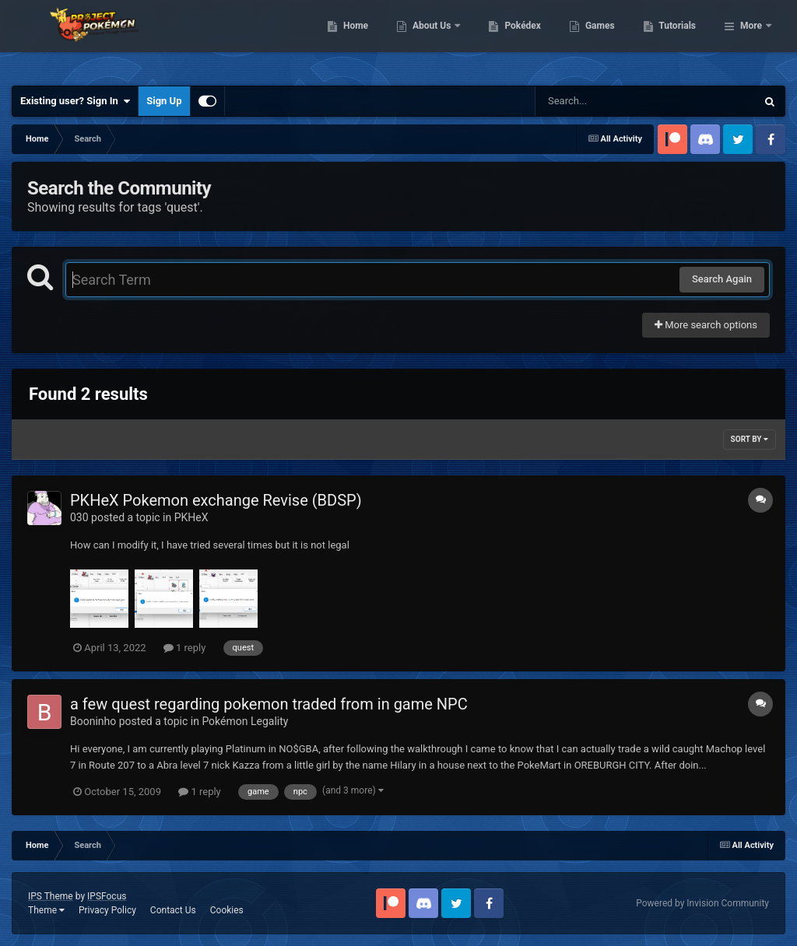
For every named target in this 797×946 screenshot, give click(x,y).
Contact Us (173, 910)
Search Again (722, 279)
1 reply (184, 647)
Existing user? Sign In (75, 101)
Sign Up (163, 101)
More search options (706, 325)
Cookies (227, 910)
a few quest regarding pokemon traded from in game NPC (269, 704)
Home (435, 38)
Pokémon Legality (245, 721)
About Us (512, 38)
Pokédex (603, 38)
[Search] (606, 101)
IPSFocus (106, 896)
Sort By (749, 439)
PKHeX (191, 517)
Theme (46, 910)
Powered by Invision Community (702, 903)
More (751, 38)
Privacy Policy (107, 910)
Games (680, 38)
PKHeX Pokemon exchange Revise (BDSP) (216, 500)
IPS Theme (50, 896)
